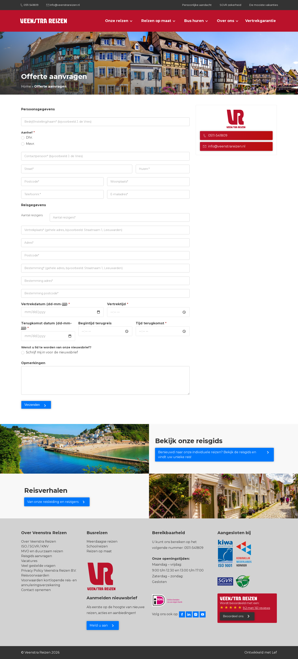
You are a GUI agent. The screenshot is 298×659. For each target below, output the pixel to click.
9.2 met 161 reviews (256, 608)
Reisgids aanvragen (36, 556)
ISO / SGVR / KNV (35, 546)
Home (26, 86)
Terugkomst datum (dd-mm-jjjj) (46, 325)
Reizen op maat (156, 21)
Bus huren (194, 21)
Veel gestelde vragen (38, 566)
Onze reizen (116, 21)
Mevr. (28, 144)
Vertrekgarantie (260, 21)
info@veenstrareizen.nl (65, 4)
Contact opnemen (36, 590)
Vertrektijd (117, 304)
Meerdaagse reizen (102, 541)
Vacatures (29, 561)
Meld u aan (99, 625)
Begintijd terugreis (95, 323)
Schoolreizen (97, 546)
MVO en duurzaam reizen (42, 551)
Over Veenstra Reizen (38, 541)
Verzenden (32, 404)
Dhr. (27, 137)
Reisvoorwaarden (35, 575)
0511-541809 (31, 4)
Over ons (225, 21)
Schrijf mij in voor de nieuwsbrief (49, 352)
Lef (274, 652)
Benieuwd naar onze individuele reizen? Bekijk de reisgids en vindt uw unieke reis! (207, 454)
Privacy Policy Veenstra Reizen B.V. (48, 570)
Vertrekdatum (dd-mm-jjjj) (45, 304)
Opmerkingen (33, 363)
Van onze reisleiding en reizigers (53, 502)
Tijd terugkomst (151, 323)
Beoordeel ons (233, 616)
